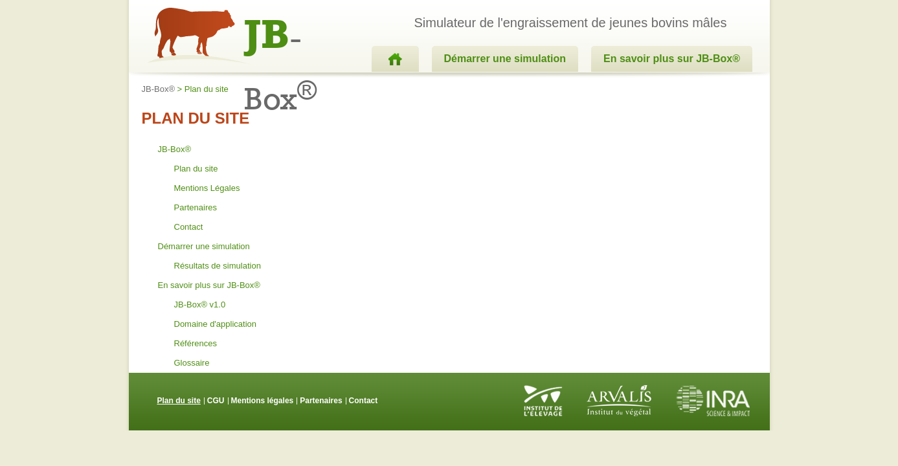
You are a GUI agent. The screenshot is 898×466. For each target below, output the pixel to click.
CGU (216, 400)
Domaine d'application (215, 324)
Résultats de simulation (217, 266)
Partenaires (195, 207)
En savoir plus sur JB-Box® (671, 58)
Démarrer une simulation (505, 58)
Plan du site (196, 168)
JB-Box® (158, 89)
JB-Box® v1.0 (200, 304)
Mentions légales (262, 400)
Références (195, 343)
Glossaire (192, 363)
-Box (280, 37)
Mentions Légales (207, 188)
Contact (188, 227)
